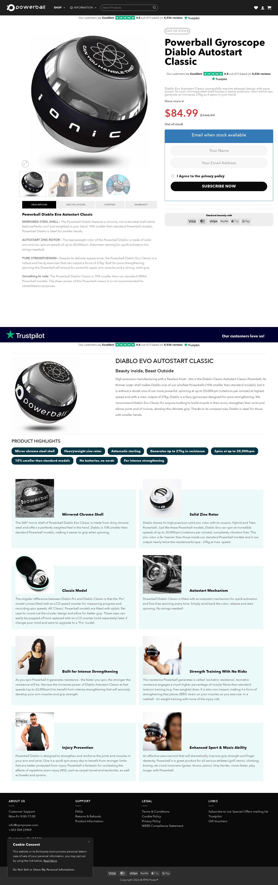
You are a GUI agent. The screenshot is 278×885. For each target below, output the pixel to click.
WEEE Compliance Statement (162, 826)
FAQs (79, 811)
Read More (50, 861)
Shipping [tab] (109, 204)
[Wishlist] (256, 7)
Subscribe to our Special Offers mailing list (238, 811)
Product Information (89, 821)
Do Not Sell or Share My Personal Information (43, 870)
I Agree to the (198, 176)
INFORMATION (85, 7)
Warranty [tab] (141, 204)
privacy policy (213, 176)
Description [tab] (39, 204)
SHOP (59, 7)
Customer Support (22, 811)
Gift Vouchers (217, 821)
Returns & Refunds (88, 816)
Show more (174, 101)
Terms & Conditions (156, 811)
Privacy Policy (151, 821)
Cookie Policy (151, 816)
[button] (263, 7)
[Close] (88, 841)
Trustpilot (215, 816)
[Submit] (154, 8)
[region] (50, 857)
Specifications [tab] (75, 204)
